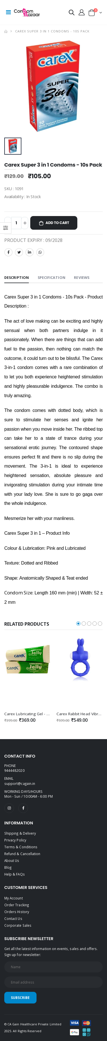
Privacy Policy (15, 840)
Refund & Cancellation (22, 853)
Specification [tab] (51, 277)
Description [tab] (16, 277)
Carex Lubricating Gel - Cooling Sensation (42, 713)
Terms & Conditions (20, 847)
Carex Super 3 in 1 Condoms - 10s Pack (52, 31)
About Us (11, 860)
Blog (7, 867)
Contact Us (13, 918)
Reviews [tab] (81, 277)
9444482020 (14, 770)
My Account (13, 898)
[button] (71, 13)
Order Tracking (16, 905)
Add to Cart (57, 222)
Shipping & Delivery (20, 833)
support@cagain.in (19, 783)
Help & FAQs (14, 874)
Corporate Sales (17, 925)
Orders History (16, 911)
